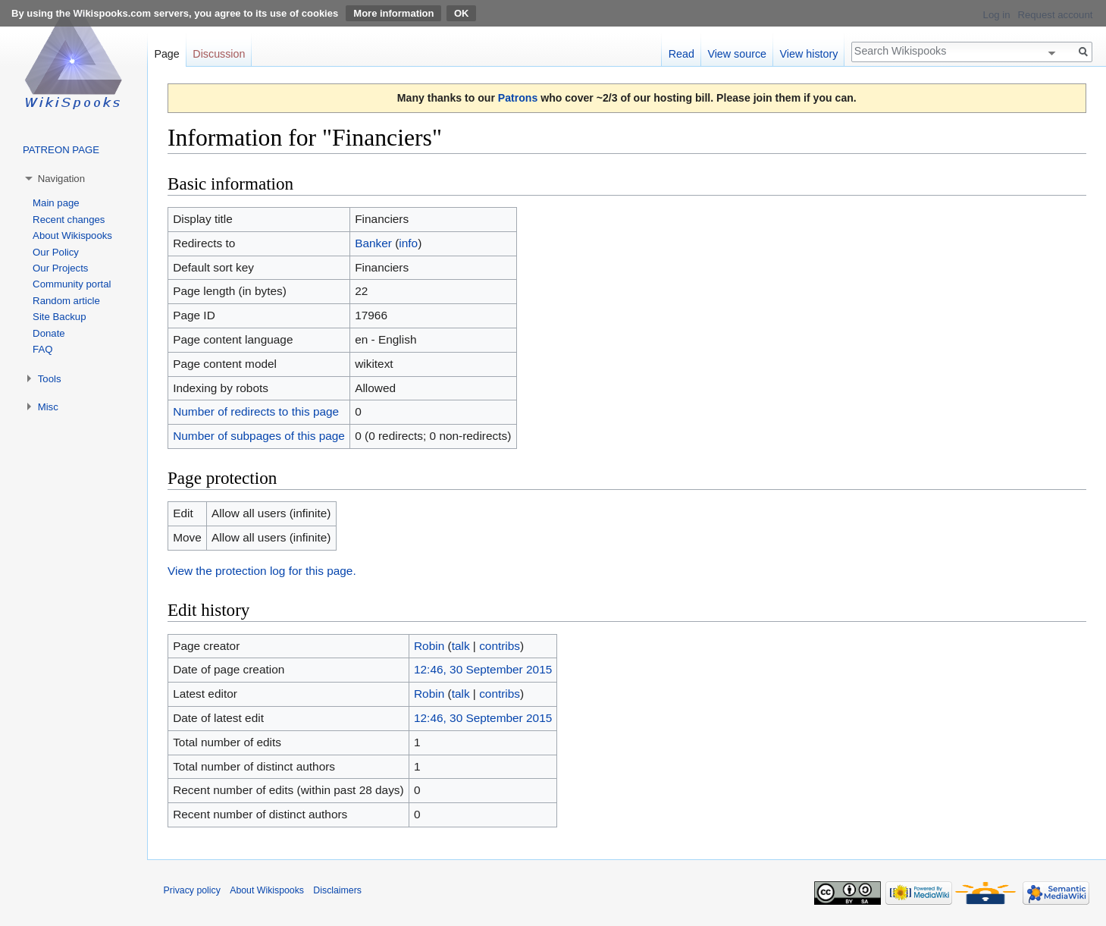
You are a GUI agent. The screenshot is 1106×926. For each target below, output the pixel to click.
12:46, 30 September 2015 (483, 669)
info (408, 243)
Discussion (219, 54)
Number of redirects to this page (256, 411)
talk (461, 645)
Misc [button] (48, 407)
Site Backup (59, 316)
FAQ (42, 349)
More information (393, 13)
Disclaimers (337, 890)
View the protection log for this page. (262, 570)
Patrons (517, 98)
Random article (66, 300)
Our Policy (56, 252)
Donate (49, 333)
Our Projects (60, 268)
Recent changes (69, 219)
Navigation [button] (61, 178)
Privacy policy (192, 890)
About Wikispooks (72, 235)
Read (681, 54)
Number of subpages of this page (259, 435)
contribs (499, 645)
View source (736, 54)
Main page (56, 203)
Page (166, 54)
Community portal (72, 284)
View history (809, 54)
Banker (373, 243)
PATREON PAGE (61, 149)
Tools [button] (49, 379)
